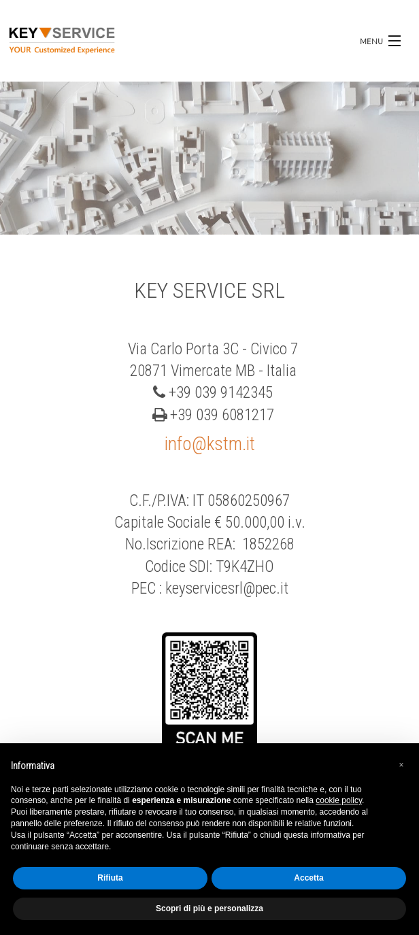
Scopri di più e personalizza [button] (209, 908)
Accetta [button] (308, 878)
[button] (401, 765)
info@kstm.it (210, 444)
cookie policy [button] (339, 800)
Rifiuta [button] (109, 878)
